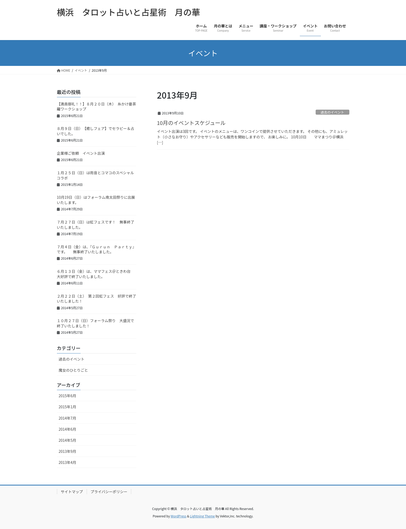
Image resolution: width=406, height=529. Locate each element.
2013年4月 (67, 462)
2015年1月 (67, 406)
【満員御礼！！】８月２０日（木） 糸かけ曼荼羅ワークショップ (96, 106)
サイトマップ (72, 491)
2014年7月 (67, 418)
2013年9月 (67, 451)
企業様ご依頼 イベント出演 (81, 153)
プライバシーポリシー (109, 491)
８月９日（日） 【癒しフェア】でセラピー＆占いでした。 (95, 131)
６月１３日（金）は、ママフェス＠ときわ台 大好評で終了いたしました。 (95, 274)
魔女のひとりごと (73, 370)
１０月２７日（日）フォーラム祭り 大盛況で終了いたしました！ (95, 323)
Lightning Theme (202, 516)
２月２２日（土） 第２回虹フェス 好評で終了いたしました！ (96, 298)
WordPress (179, 516)
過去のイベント (334, 112)
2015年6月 (67, 395)
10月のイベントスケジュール (191, 123)
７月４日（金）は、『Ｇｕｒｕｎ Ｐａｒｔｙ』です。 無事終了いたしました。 (96, 249)
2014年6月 (67, 429)
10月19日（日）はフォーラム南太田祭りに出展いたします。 (96, 200)
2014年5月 (67, 440)
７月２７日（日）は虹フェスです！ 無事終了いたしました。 (95, 224)
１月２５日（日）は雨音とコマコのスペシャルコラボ (95, 175)
